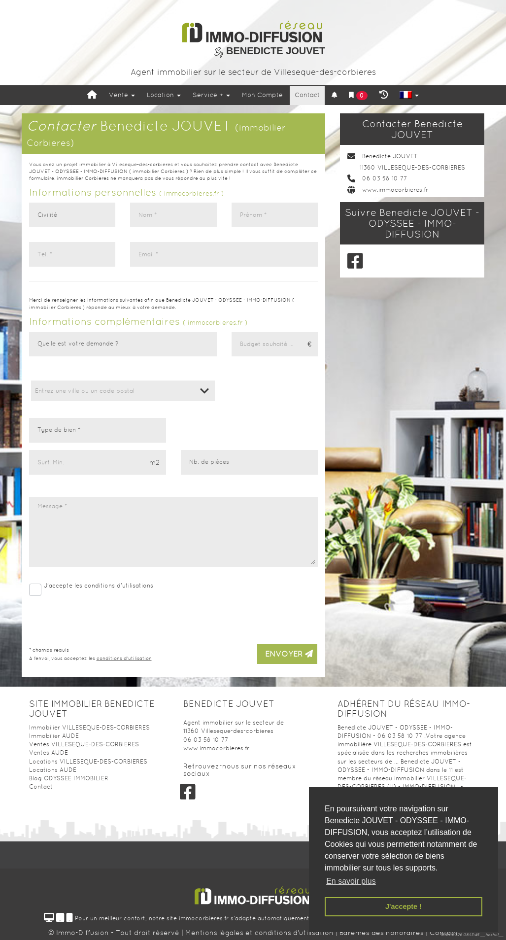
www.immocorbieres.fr (395, 189)
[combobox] (123, 391)
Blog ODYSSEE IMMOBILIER (68, 778)
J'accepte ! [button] (403, 906)
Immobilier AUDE (54, 735)
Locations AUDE (52, 769)
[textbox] (123, 391)
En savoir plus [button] (351, 881)
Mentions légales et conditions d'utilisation (260, 933)
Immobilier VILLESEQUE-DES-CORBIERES (89, 727)
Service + (211, 95)
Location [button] (164, 95)
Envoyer (289, 654)
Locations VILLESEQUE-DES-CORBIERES (88, 761)
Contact (307, 95)
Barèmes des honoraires (381, 933)
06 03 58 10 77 (384, 178)
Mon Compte (262, 95)
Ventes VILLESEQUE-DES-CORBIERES (84, 744)
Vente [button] (122, 95)
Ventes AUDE (48, 752)
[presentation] (243, 616)
